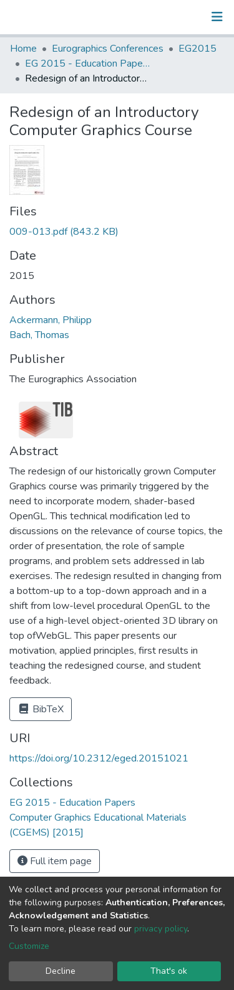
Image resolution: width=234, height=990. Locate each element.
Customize (29, 946)
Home (23, 48)
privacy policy (160, 929)
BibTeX (40, 709)
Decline (61, 971)
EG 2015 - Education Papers (87, 63)
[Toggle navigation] (217, 17)
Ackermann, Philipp (50, 320)
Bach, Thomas (39, 335)
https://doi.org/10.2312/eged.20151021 (98, 758)
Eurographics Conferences (107, 48)
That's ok (168, 971)
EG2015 (197, 48)
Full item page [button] (54, 861)
